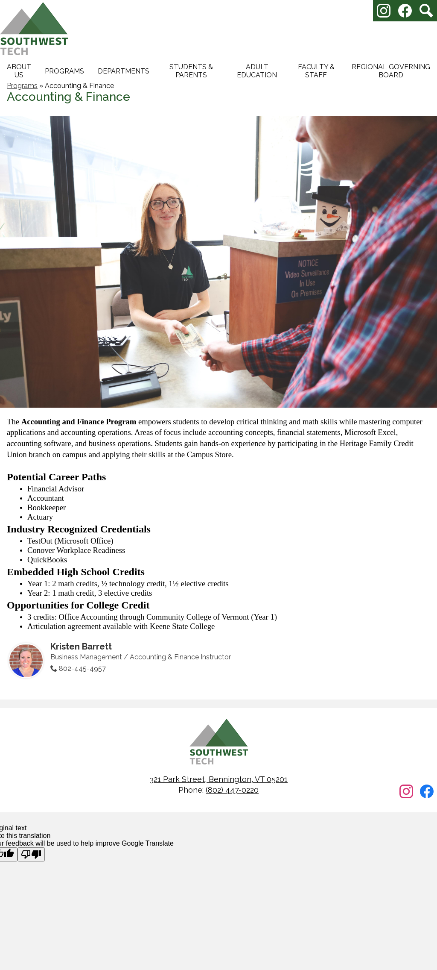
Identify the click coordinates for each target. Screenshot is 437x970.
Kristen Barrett (81, 646)
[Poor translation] (31, 854)
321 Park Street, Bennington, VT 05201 (218, 779)
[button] (19, 71)
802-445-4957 (82, 668)
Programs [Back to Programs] (22, 86)
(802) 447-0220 (232, 789)
